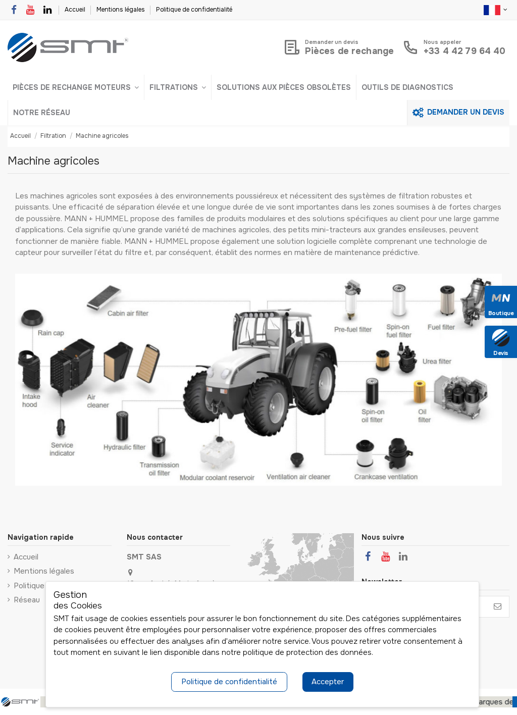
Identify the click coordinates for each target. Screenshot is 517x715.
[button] (76, 87)
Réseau (27, 600)
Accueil (76, 10)
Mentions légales (121, 10)
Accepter (328, 682)
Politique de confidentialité (194, 10)
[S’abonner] (497, 606)
